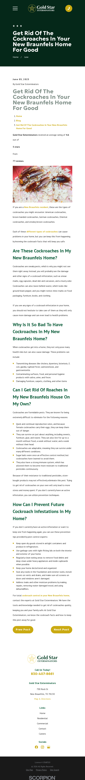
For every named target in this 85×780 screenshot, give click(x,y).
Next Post (61, 629)
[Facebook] (36, 747)
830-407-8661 (42, 674)
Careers (42, 733)
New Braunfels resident (36, 207)
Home (19, 116)
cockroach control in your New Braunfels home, (46, 595)
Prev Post (23, 629)
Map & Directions (42, 698)
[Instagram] (42, 747)
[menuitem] (29, 770)
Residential (42, 718)
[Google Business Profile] (48, 747)
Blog (18, 120)
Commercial (42, 723)
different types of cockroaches (42, 231)
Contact (42, 728)
